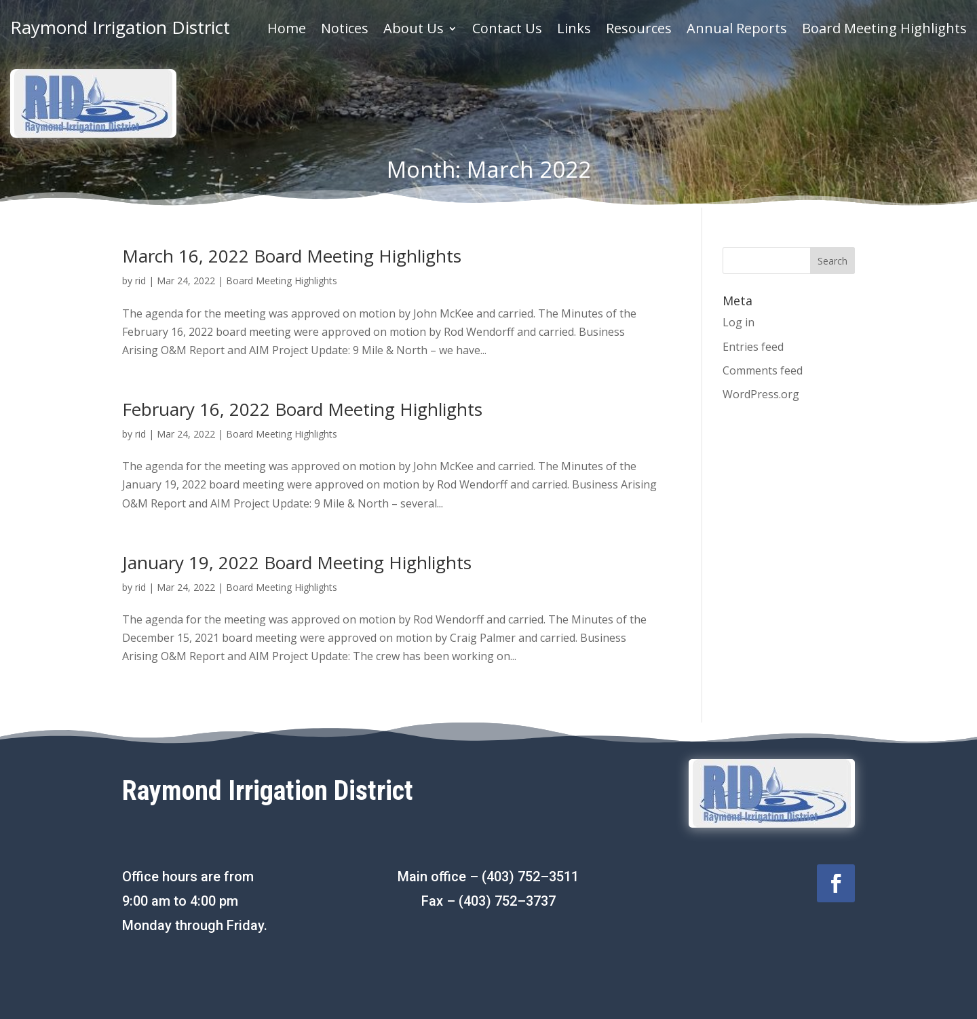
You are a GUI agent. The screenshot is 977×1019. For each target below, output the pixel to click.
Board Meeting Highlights (884, 30)
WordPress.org (761, 394)
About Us (413, 30)
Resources (639, 30)
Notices (344, 30)
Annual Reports (737, 30)
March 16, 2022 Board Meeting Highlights (291, 256)
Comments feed (763, 370)
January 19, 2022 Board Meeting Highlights (297, 562)
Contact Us (507, 30)
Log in (738, 322)
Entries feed (753, 346)
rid (140, 280)
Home (286, 30)
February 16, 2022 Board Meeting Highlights (302, 409)
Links (574, 30)
